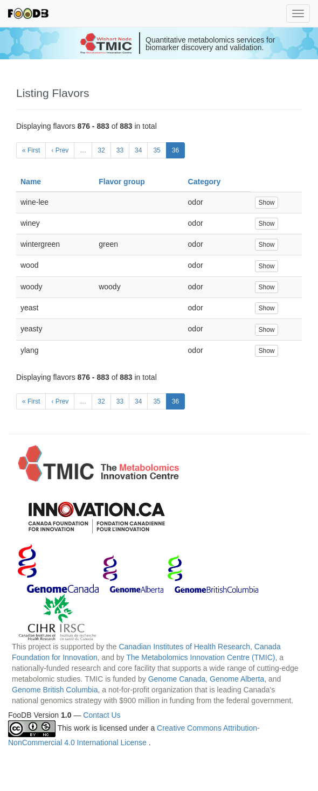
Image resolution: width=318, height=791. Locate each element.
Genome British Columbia (55, 689)
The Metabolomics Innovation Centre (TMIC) (200, 657)
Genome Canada (177, 679)
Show (266, 202)
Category (204, 181)
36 (175, 150)
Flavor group (122, 181)
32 (101, 150)
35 (156, 150)
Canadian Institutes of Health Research (184, 646)
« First (31, 150)
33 (119, 150)
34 (138, 150)
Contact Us (101, 715)
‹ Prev (59, 150)
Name (30, 181)
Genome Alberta (237, 679)
